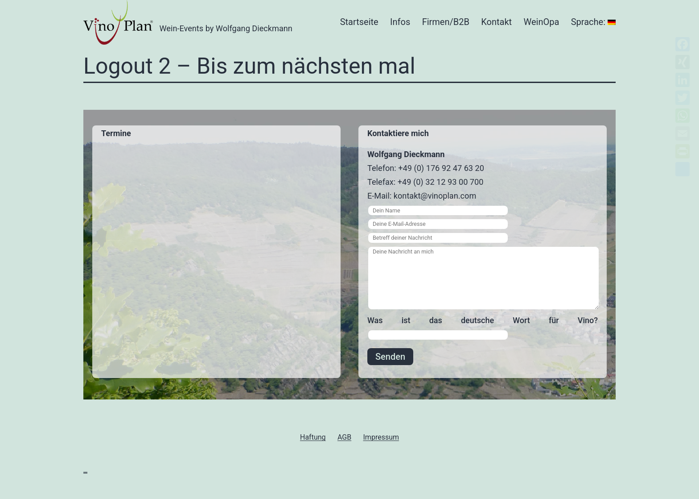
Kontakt (496, 22)
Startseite (359, 22)
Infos (400, 22)
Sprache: (593, 22)
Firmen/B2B (445, 22)
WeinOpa (541, 22)
